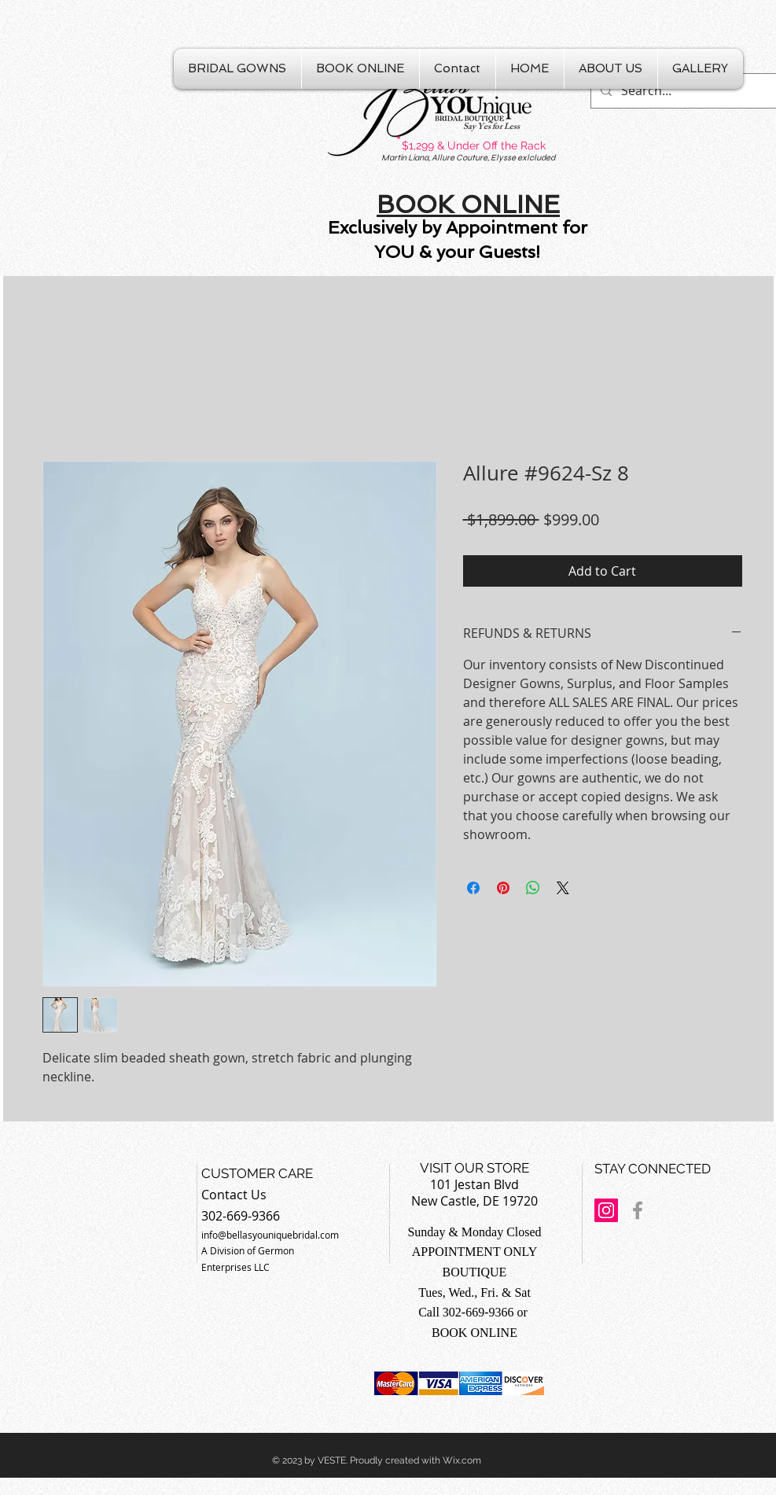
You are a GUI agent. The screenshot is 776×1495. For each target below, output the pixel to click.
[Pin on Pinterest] (503, 887)
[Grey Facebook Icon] (637, 1210)
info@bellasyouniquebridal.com (270, 1234)
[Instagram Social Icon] (606, 1210)
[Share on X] (562, 887)
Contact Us (234, 1194)
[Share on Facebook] (473, 887)
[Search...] (683, 91)
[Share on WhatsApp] (533, 887)
